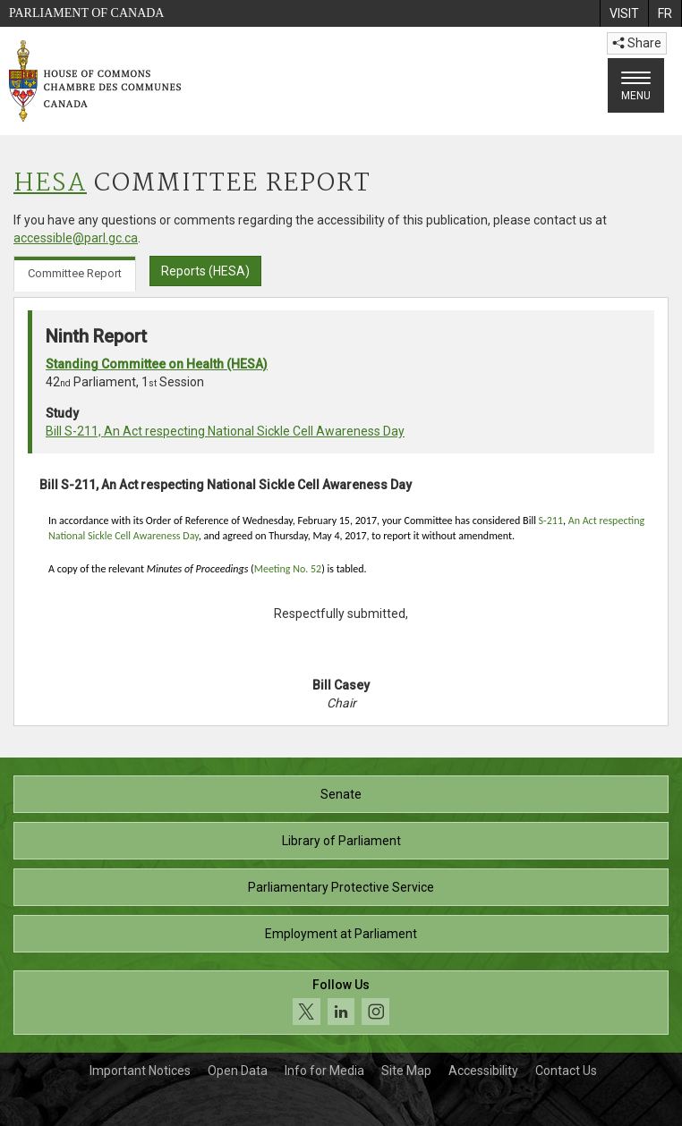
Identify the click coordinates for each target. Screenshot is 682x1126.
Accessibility (483, 1070)
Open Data (238, 1070)
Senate (341, 794)
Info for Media (324, 1070)
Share (636, 43)
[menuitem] (624, 13)
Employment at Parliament (341, 934)
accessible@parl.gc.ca (75, 238)
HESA (50, 184)
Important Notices (140, 1070)
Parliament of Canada (86, 13)
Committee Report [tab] (75, 273)
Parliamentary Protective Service (341, 887)
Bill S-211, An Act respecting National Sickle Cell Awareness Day (225, 431)
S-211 (551, 520)
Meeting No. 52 (287, 569)
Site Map (406, 1070)
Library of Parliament (341, 841)
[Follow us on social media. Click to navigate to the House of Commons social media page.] (341, 1003)
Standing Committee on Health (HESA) (157, 364)
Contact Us (566, 1070)
